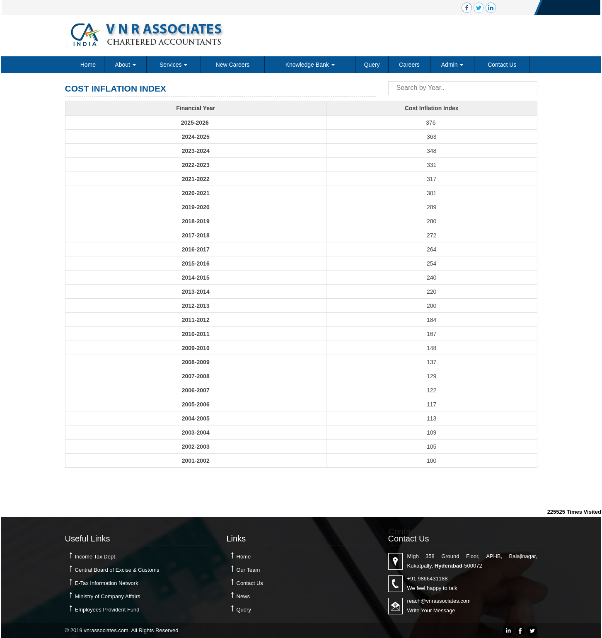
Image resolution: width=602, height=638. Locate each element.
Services (174, 64)
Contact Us (502, 64)
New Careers (233, 64)
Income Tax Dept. (96, 556)
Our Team (248, 570)
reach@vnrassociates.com (439, 601)
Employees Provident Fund (107, 610)
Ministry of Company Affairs (107, 596)
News (243, 596)
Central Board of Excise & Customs (117, 570)
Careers (409, 64)
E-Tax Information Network (106, 583)
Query (372, 64)
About (125, 64)
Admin (452, 64)
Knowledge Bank (310, 64)
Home (88, 64)
